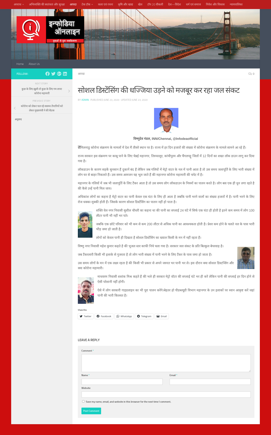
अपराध (17, 4)
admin (85, 99)
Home (20, 64)
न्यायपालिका (236, 4)
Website (85, 388)
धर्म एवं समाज (193, 4)
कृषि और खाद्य (125, 4)
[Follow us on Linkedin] (65, 74)
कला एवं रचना (105, 4)
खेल (140, 4)
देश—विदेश (174, 4)
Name (85, 375)
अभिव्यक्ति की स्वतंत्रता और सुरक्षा (47, 4)
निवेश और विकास (215, 4)
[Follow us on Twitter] (53, 74)
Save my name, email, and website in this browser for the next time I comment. (128, 401)
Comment (87, 350)
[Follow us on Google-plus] (59, 74)
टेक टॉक (86, 4)
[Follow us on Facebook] (47, 74)
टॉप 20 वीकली (155, 4)
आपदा (73, 4)
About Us (34, 64)
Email (173, 375)
